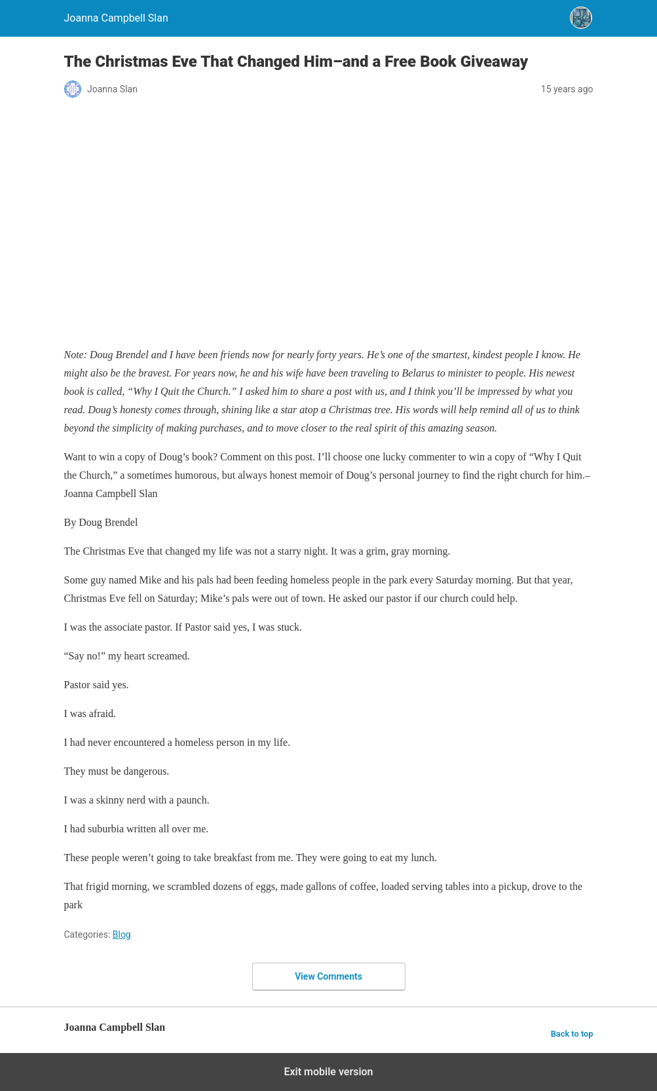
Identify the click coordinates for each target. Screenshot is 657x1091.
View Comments (328, 976)
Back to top (572, 1034)
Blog (122, 934)
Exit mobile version (328, 1071)
